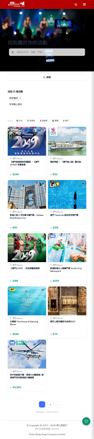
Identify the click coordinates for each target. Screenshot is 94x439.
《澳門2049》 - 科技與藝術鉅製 (25, 268)
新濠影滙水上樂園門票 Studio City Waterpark (66, 269)
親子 (66, 120)
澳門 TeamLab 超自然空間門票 (64, 215)
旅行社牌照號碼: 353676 (47, 429)
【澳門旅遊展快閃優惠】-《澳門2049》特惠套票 (24, 163)
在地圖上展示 (15, 104)
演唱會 (43, 120)
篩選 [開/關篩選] (47, 77)
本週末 (31, 120)
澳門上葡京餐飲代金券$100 (62, 321)
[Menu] (84, 4)
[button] (43, 130)
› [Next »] (58, 404)
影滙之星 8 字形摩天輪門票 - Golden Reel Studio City (27, 216)
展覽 (55, 120)
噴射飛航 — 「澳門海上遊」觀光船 (65, 162)
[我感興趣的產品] (86, 421)
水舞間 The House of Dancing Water (24, 323)
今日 (20, 120)
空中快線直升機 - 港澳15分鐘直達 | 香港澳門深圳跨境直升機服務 (27, 376)
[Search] (76, 4)
